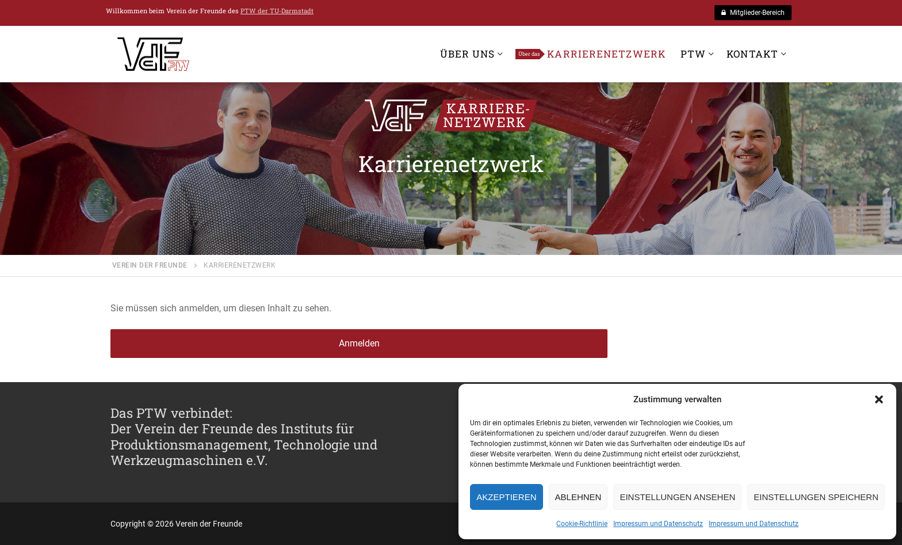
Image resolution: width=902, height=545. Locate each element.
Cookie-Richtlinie (581, 524)
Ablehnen (578, 497)
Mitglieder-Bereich (753, 13)
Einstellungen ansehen (677, 497)
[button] (879, 399)
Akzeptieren (506, 497)
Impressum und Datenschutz (658, 524)
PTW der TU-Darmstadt (277, 10)
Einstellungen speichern (816, 497)
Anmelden (359, 343)
